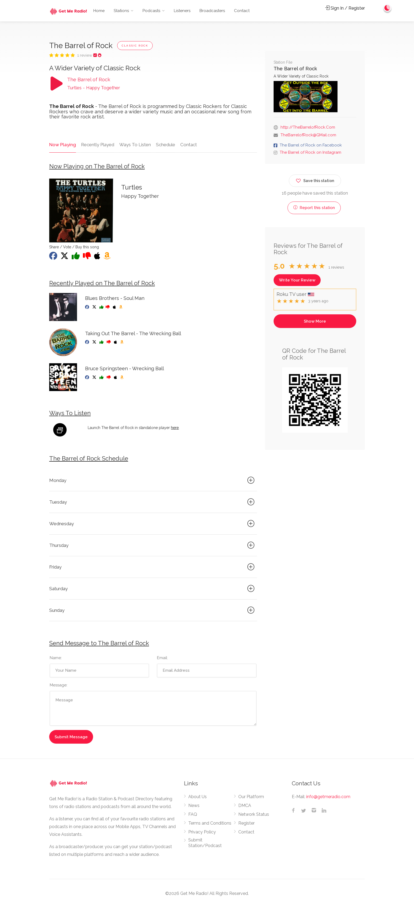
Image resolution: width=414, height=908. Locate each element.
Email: (162, 658)
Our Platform (251, 796)
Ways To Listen (134, 144)
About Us (197, 796)
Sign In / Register (345, 8)
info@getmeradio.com (328, 796)
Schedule (165, 144)
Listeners (182, 10)
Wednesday (152, 523)
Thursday (152, 545)
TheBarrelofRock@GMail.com (308, 135)
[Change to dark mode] (388, 8)
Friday (152, 566)
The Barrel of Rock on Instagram (310, 152)
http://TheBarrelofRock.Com (308, 127)
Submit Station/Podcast (205, 843)
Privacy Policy (202, 832)
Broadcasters (212, 10)
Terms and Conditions (209, 823)
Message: (58, 685)
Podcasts (151, 10)
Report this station (314, 207)
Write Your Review (297, 280)
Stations (121, 10)
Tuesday (152, 502)
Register (246, 823)
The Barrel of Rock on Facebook (311, 145)
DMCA (244, 805)
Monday (152, 480)
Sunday (152, 610)
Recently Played (97, 144)
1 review (85, 55)
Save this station (315, 180)
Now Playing (62, 144)
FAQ (192, 814)
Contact (242, 10)
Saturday (152, 588)
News (194, 805)
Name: (56, 658)
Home (99, 10)
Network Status (253, 814)
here (175, 428)
